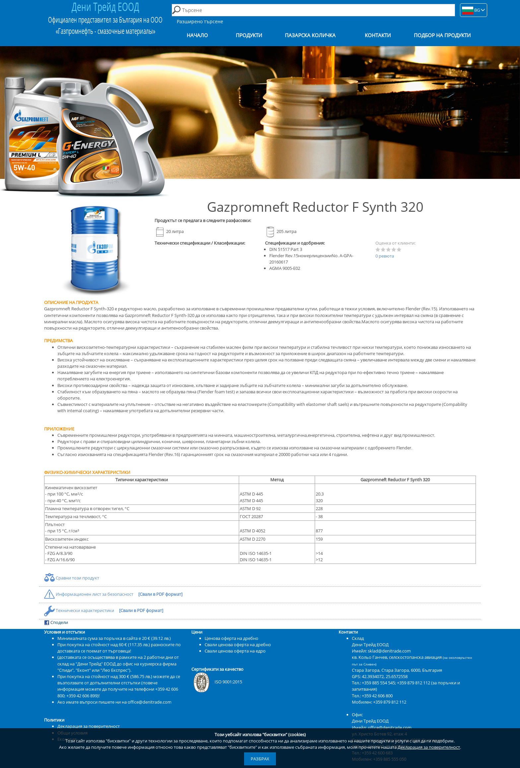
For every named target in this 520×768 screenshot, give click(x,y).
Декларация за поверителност (429, 747)
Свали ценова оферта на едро (235, 651)
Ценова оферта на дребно (231, 638)
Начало (197, 35)
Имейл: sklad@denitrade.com (381, 651)
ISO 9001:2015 (216, 682)
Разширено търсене (200, 21)
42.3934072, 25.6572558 (385, 676)
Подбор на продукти (442, 35)
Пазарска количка (310, 35)
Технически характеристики (79, 610)
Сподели (56, 622)
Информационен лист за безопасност (89, 594)
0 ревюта (384, 256)
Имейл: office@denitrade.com (382, 727)
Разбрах (260, 759)
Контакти (378, 35)
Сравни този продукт (71, 578)
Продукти (249, 35)
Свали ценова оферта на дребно (238, 645)
